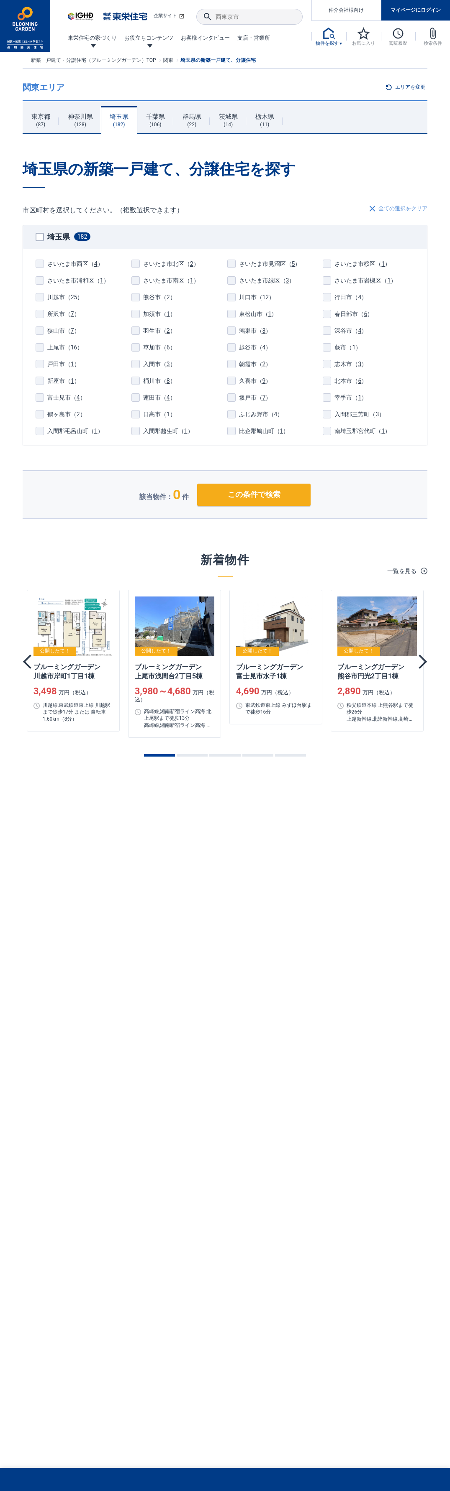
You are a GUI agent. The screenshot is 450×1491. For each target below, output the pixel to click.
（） (69, 264)
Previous (30, 661)
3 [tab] (224, 755)
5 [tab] (290, 755)
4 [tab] (257, 755)
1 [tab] (159, 755)
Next (419, 661)
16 (74, 347)
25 (74, 297)
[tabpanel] (73, 660)
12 (265, 297)
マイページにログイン (416, 10)
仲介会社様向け (346, 10)
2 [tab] (192, 755)
